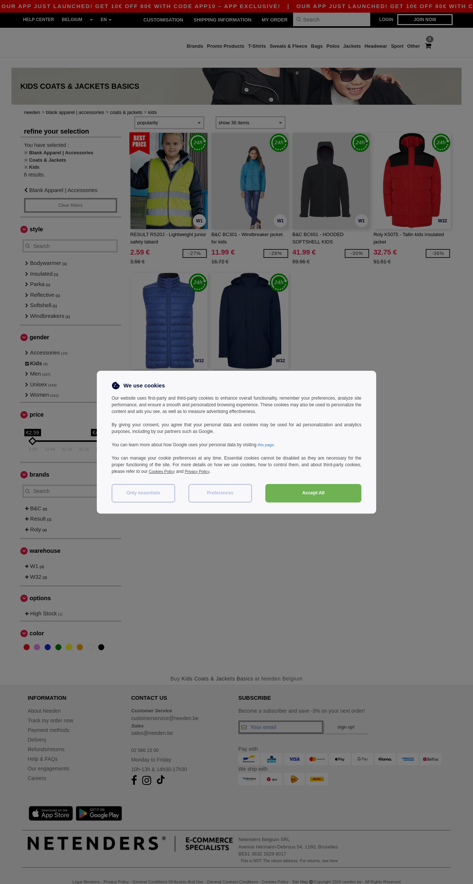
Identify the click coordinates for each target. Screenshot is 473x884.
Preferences (220, 492)
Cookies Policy (163, 471)
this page (267, 444)
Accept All (313, 492)
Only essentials (143, 492)
